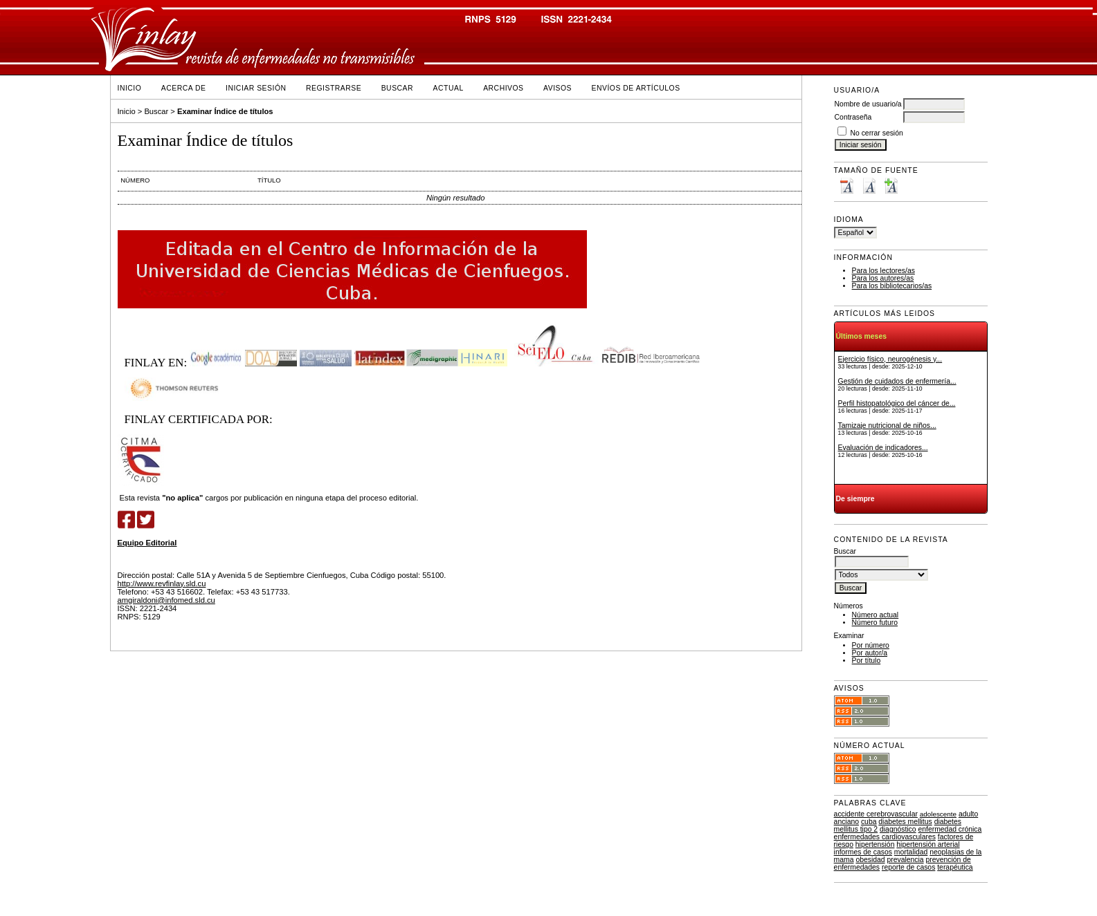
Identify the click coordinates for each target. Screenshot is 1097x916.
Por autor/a (869, 653)
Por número (870, 645)
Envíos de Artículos (636, 88)
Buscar (397, 88)
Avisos (557, 88)
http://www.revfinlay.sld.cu (162, 583)
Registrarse (333, 88)
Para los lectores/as (883, 270)
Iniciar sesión (256, 88)
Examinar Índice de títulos (225, 111)
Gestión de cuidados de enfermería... (897, 381)
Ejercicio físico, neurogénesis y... (890, 359)
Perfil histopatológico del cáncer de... (897, 403)
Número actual (875, 615)
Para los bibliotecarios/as (892, 286)
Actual (448, 88)
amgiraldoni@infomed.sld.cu (166, 600)
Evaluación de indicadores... (883, 447)
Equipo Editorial (147, 543)
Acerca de (183, 88)
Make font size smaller (846, 186)
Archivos (503, 88)
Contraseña (853, 117)
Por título (866, 660)
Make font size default (869, 186)
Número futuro (875, 622)
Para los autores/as (883, 278)
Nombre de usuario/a (868, 104)
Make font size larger (891, 186)
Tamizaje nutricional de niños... (887, 425)
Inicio (130, 88)
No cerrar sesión (877, 133)
